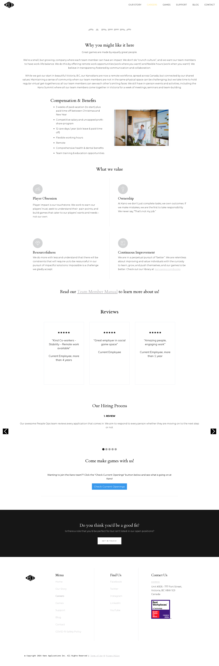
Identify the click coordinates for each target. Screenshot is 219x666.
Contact (60, 624)
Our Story (60, 589)
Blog (58, 617)
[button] (5, 431)
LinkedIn (115, 603)
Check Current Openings (109, 486)
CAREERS (152, 4)
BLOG (195, 4)
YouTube (115, 610)
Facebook (116, 581)
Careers (59, 596)
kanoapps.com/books (167, 270)
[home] (7, 5)
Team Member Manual (97, 292)
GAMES (167, 4)
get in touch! (109, 541)
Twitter (114, 589)
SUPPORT (181, 4)
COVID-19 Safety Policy (68, 631)
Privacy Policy (113, 656)
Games (59, 603)
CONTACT (209, 4)
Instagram (116, 596)
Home (59, 581)
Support (60, 610)
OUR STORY (134, 4)
